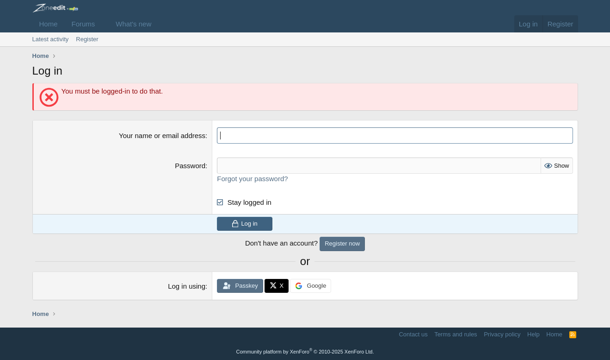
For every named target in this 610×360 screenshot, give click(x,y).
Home (48, 24)
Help (533, 334)
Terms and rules (455, 334)
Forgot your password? (252, 179)
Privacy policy (502, 334)
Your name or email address (162, 135)
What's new (133, 24)
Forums (83, 24)
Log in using (186, 286)
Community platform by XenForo (305, 351)
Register (87, 39)
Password (190, 166)
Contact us (413, 334)
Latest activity (50, 39)
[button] (102, 23)
